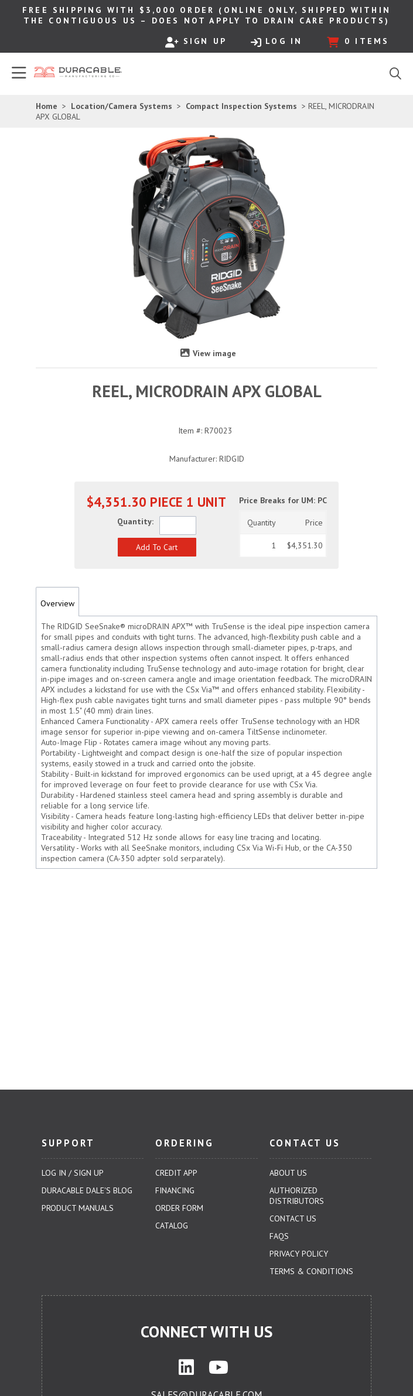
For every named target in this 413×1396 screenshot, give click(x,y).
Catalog (171, 1225)
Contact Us (292, 1218)
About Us (288, 1173)
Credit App (176, 1173)
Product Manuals (78, 1208)
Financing (174, 1190)
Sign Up (196, 41)
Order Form (179, 1208)
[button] (157, 547)
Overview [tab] (57, 603)
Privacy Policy (298, 1253)
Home (46, 106)
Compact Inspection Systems (241, 106)
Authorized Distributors (296, 1195)
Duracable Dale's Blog (87, 1190)
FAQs (279, 1236)
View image (214, 353)
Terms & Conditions (311, 1271)
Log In (276, 41)
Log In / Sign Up (73, 1173)
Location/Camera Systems (122, 106)
